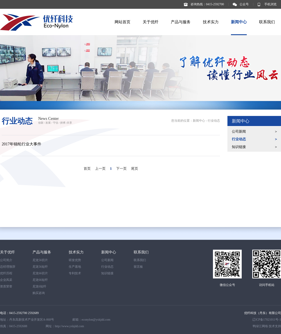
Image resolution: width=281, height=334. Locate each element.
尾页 (134, 168)
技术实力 (211, 22)
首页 (87, 168)
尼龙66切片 (40, 273)
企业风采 (6, 280)
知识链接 (239, 147)
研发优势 (75, 260)
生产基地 (75, 266)
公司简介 (6, 260)
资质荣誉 (6, 286)
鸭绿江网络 (260, 326)
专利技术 (75, 273)
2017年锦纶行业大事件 (21, 144)
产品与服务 (181, 22)
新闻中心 (239, 22)
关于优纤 (151, 22)
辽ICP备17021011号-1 (266, 319)
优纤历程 (6, 273)
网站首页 (122, 22)
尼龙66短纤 (40, 280)
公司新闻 (239, 131)
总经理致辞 (7, 266)
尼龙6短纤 (39, 286)
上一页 (100, 168)
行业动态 (214, 120)
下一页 (121, 168)
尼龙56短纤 (40, 266)
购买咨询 (38, 293)
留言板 (138, 266)
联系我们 (267, 22)
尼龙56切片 (40, 260)
